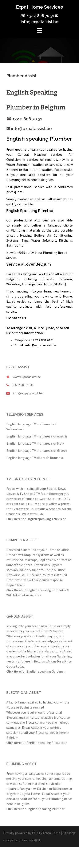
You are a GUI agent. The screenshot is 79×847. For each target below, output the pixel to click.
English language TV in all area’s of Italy (35, 443)
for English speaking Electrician (36, 742)
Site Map (69, 833)
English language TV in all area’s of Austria (36, 436)
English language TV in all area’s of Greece (36, 450)
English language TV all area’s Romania (34, 458)
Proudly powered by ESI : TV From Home (31, 833)
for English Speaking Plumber (35, 809)
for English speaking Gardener (35, 671)
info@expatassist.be (28, 393)
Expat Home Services (39, 7)
